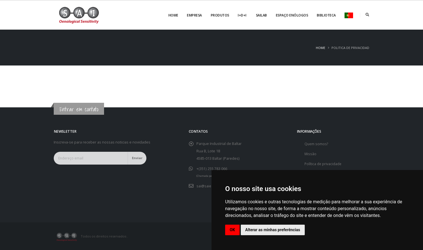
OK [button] (232, 230)
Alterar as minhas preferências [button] (272, 230)
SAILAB (261, 15)
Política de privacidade (323, 163)
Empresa (194, 15)
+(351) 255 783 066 (211, 168)
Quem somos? (316, 143)
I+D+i (242, 15)
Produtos (220, 15)
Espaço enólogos (292, 15)
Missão (310, 153)
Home (173, 15)
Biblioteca (326, 15)
